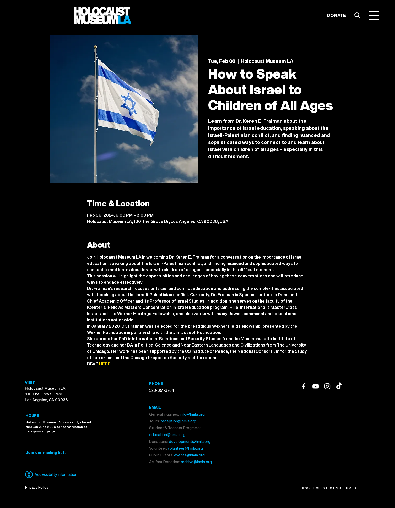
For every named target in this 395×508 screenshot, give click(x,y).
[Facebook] (304, 386)
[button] (374, 15)
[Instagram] (327, 386)
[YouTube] (316, 386)
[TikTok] (339, 386)
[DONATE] (336, 15)
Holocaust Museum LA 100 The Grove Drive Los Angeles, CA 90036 (46, 394)
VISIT (30, 382)
